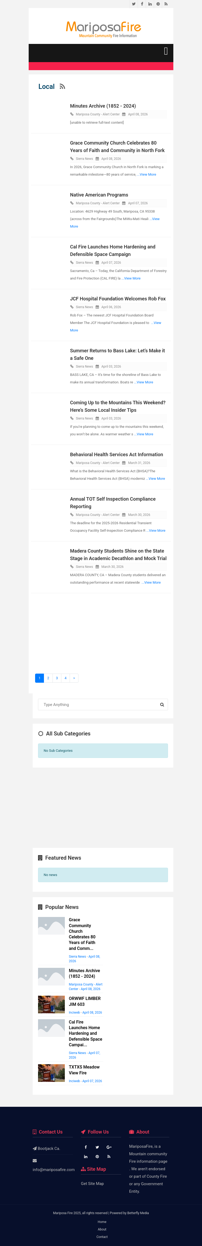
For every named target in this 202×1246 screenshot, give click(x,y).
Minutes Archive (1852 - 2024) (103, 106)
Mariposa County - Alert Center (98, 114)
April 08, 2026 (138, 114)
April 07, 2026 (138, 203)
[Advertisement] (101, 636)
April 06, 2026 (111, 307)
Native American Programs (99, 195)
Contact (102, 1237)
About (102, 1229)
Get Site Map (92, 1183)
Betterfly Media (138, 1213)
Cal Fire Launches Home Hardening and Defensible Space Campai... (85, 1033)
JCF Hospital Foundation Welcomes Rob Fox (118, 298)
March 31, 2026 (139, 463)
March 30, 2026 (139, 515)
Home (102, 1222)
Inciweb (74, 1012)
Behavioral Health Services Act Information (116, 454)
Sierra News (84, 159)
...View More (146, 174)
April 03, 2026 (111, 366)
